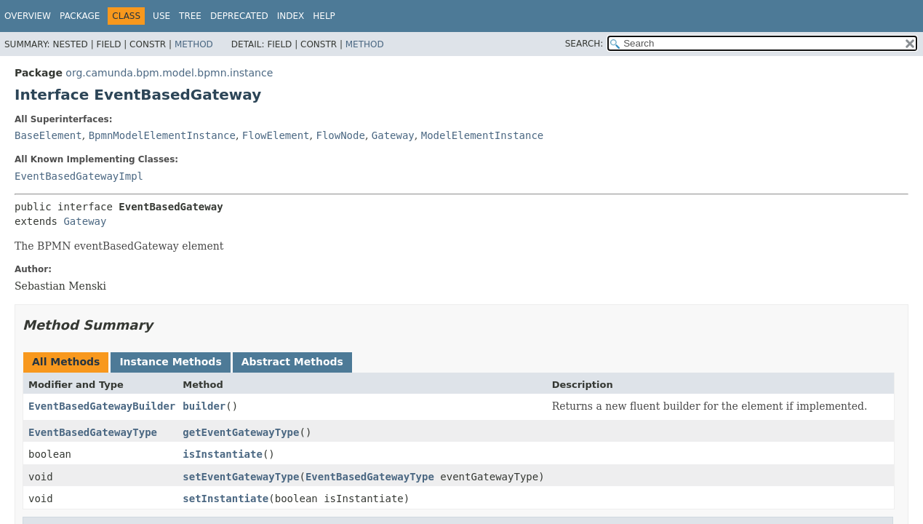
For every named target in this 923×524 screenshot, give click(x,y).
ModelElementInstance (482, 135)
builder (204, 406)
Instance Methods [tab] (170, 362)
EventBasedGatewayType (92, 432)
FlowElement (276, 135)
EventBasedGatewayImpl (79, 176)
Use (161, 16)
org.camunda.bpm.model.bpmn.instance (169, 73)
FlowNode (340, 135)
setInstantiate (225, 498)
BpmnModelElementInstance (162, 135)
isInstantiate (223, 454)
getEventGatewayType (241, 432)
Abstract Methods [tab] (292, 362)
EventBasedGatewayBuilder (101, 406)
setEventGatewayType (241, 477)
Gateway (393, 135)
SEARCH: (584, 44)
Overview (27, 16)
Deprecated (239, 16)
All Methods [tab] (66, 362)
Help (324, 16)
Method (194, 44)
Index (291, 16)
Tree (190, 16)
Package (80, 16)
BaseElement (48, 135)
